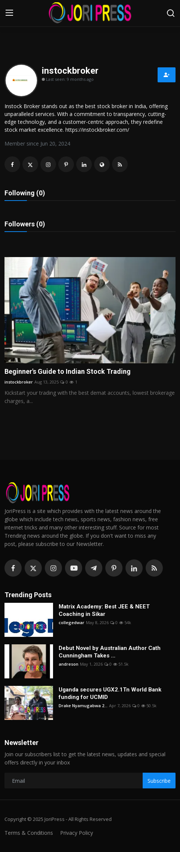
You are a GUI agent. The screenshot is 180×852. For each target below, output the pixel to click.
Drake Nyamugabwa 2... (83, 705)
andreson (68, 664)
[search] (170, 13)
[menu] (9, 13)
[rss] (154, 568)
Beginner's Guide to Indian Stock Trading (67, 371)
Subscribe (159, 780)
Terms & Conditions (28, 832)
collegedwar (71, 622)
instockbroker (18, 382)
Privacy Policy (76, 832)
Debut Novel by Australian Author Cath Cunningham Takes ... (110, 652)
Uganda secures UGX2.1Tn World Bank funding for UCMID (110, 693)
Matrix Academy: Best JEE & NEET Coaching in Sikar (104, 610)
